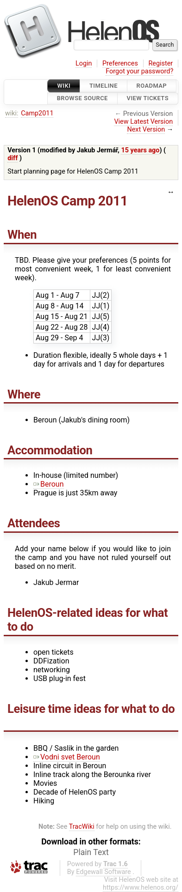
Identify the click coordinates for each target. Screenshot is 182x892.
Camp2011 (37, 113)
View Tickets (148, 98)
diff (12, 158)
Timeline (103, 85)
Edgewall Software (103, 872)
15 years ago (140, 150)
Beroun (48, 484)
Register (160, 63)
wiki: (12, 113)
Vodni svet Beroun (66, 757)
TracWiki (81, 827)
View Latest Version (143, 122)
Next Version (146, 129)
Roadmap (152, 85)
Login (83, 63)
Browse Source (82, 98)
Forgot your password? (139, 71)
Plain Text (90, 852)
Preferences (120, 63)
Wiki (63, 85)
